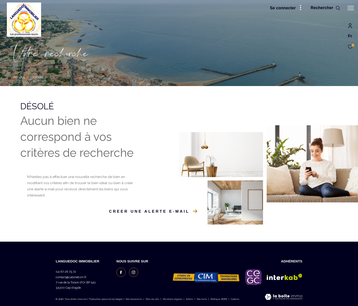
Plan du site (153, 299)
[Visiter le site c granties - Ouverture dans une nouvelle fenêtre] (253, 277)
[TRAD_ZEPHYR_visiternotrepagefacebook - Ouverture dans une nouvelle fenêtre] (121, 272)
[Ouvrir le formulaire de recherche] (325, 8)
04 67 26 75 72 (66, 271)
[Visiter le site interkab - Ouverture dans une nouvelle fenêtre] (284, 277)
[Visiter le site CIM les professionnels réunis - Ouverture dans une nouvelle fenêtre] (206, 277)
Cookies (235, 299)
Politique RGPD (219, 299)
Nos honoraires (134, 299)
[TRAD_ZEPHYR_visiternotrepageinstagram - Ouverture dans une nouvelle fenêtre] (133, 272)
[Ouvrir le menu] (350, 8)
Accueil (19, 77)
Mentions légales (173, 299)
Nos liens (202, 299)
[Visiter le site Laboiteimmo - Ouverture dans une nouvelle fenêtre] (283, 297)
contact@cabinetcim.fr (71, 277)
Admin (190, 299)
